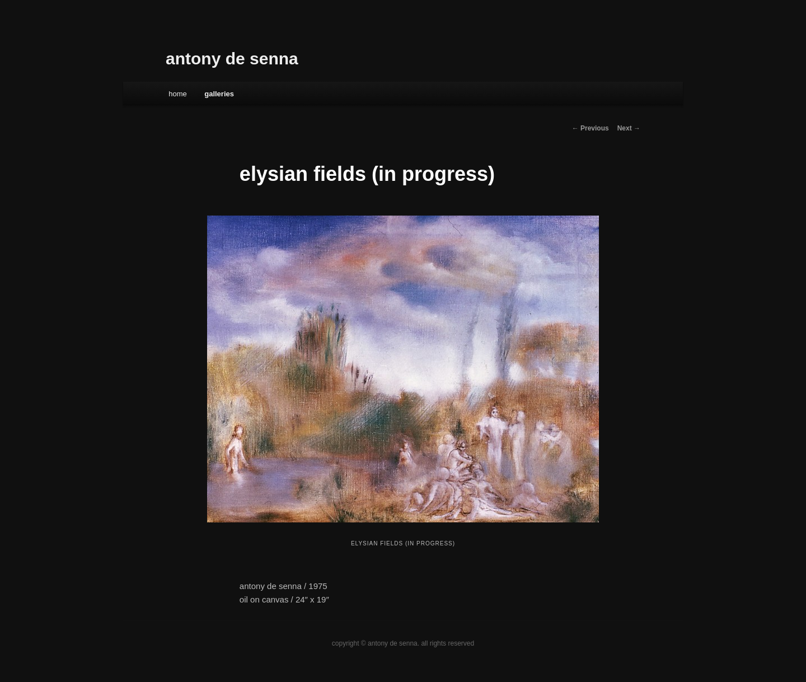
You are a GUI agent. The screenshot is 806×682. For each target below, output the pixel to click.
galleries (219, 94)
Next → (628, 128)
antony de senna (232, 58)
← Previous (590, 128)
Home (177, 94)
